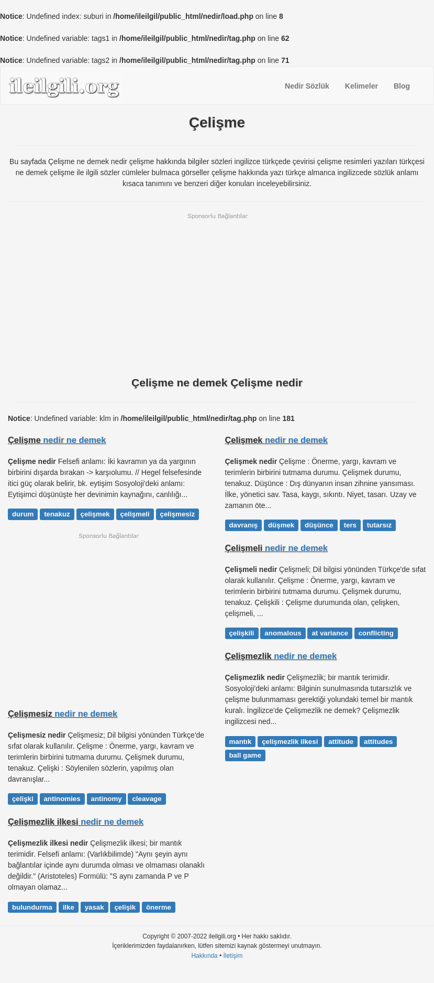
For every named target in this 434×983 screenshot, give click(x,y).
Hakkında (204, 955)
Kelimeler (361, 86)
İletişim (233, 955)
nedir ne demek (74, 440)
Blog (402, 86)
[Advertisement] (217, 293)
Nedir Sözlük (307, 86)
